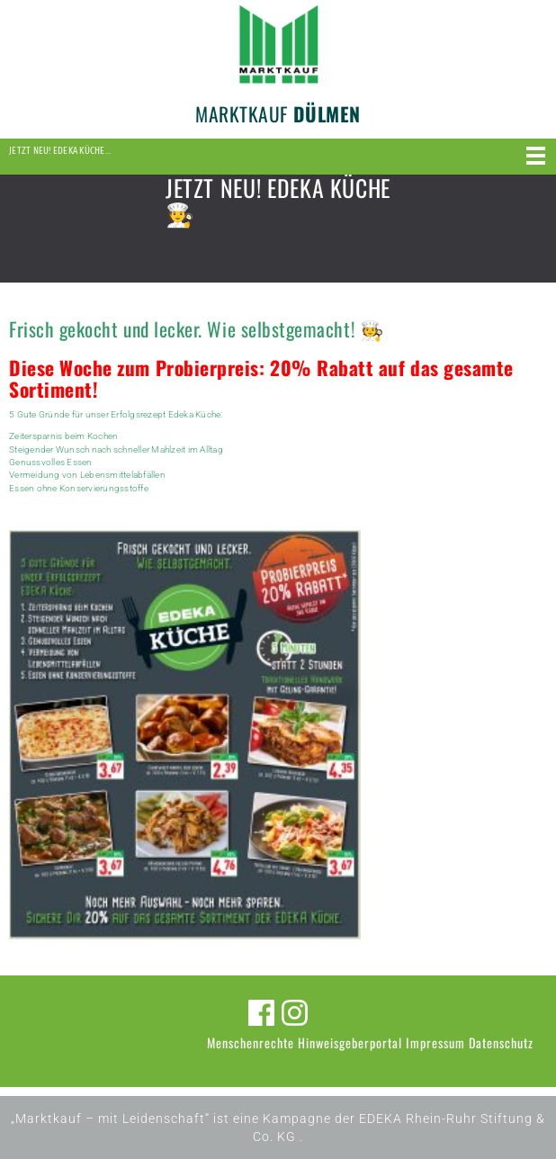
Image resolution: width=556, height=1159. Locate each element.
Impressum (435, 1042)
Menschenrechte (250, 1042)
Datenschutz (501, 1042)
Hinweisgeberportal (350, 1042)
